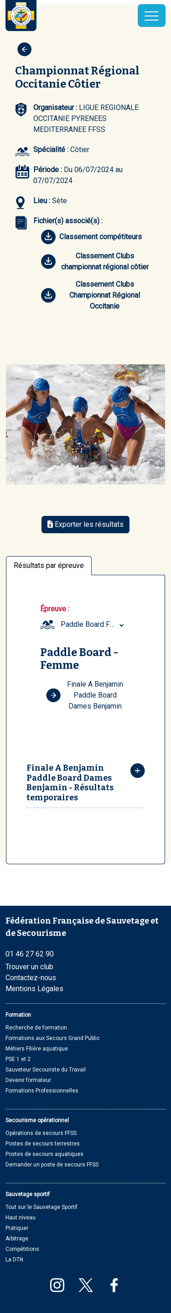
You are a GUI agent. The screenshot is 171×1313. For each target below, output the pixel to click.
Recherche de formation (36, 1027)
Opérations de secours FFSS (41, 1133)
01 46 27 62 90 (29, 954)
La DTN (14, 1259)
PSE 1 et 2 (18, 1059)
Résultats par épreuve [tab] (49, 565)
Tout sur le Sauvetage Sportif (41, 1207)
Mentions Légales (34, 988)
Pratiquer (16, 1228)
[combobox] (93, 624)
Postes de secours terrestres (42, 1143)
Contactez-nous (30, 977)
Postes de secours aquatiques (44, 1154)
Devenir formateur (28, 1080)
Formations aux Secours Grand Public (52, 1038)
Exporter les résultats (85, 524)
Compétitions (22, 1249)
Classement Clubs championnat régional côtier (95, 261)
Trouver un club (29, 966)
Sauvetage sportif (27, 1194)
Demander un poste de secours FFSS (51, 1164)
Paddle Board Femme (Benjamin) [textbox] (93, 624)
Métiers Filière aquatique (36, 1048)
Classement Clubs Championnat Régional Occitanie (90, 295)
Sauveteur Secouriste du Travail (45, 1069)
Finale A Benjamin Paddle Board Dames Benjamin (84, 695)
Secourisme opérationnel (37, 1120)
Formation (18, 1015)
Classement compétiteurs (91, 237)
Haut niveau (20, 1217)
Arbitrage (16, 1238)
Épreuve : (54, 608)
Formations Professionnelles (41, 1090)
